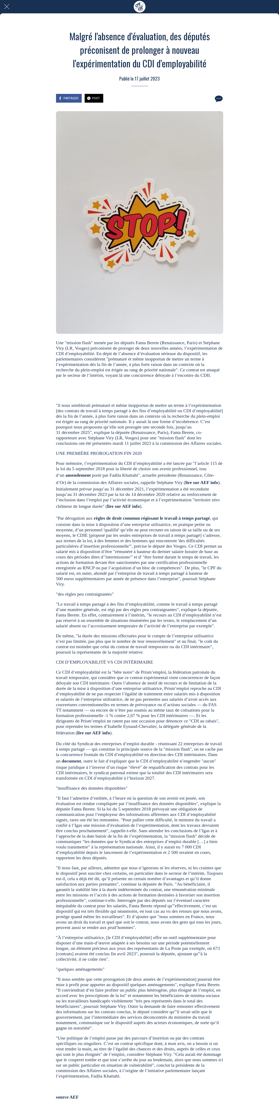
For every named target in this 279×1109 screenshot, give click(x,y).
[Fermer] (6, 6)
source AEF (67, 1097)
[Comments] (218, 99)
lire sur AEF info (201, 482)
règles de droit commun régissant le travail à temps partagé (152, 518)
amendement (78, 475)
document (71, 761)
